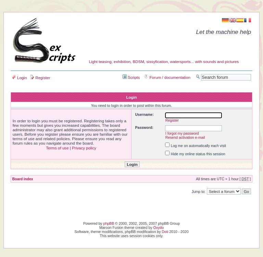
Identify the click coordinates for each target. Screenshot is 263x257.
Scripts (131, 77)
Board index (22, 179)
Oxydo (158, 227)
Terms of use (57, 148)
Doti (165, 232)
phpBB (108, 223)
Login (19, 77)
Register (40, 77)
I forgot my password (182, 133)
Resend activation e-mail (185, 137)
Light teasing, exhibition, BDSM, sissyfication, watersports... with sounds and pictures (164, 61)
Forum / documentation (167, 77)
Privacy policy (84, 148)
